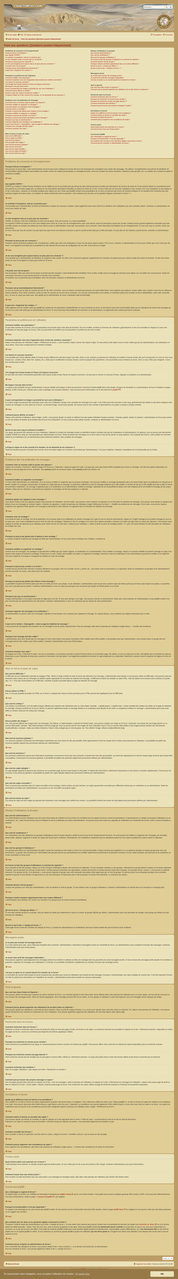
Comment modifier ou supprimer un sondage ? (21, 113)
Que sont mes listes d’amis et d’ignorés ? (105, 87)
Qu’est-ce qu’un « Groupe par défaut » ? (104, 66)
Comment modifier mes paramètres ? (18, 78)
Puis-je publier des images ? (15, 142)
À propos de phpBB (44, 1197)
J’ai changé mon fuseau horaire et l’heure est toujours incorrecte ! (27, 84)
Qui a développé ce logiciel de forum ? (104, 136)
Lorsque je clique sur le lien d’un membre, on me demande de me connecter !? (35, 95)
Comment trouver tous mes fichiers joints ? (105, 129)
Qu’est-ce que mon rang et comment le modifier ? (22, 93)
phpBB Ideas (118, 1209)
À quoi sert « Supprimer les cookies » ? (18, 70)
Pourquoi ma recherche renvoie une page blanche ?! (109, 101)
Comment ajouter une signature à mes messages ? (22, 107)
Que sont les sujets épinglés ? (15, 149)
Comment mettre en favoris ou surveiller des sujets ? (109, 115)
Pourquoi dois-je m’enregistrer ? (16, 53)
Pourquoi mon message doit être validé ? (19, 126)
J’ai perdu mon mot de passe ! (15, 66)
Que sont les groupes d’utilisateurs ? (103, 57)
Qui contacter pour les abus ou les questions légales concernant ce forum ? (117, 141)
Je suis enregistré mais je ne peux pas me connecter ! (23, 59)
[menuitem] (20, 34)
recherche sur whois (146, 1224)
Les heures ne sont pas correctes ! (17, 82)
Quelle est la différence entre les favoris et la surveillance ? (111, 113)
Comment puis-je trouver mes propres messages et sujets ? (111, 105)
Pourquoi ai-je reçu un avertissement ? (18, 120)
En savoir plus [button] (82, 1274)
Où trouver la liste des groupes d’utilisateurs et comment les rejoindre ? (115, 59)
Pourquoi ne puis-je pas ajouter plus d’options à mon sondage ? (27, 111)
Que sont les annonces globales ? (17, 144)
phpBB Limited (65, 1194)
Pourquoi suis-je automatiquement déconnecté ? (22, 68)
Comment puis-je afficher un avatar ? (18, 90)
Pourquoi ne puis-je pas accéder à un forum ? (21, 115)
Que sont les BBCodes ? (13, 136)
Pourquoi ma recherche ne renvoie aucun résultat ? (108, 99)
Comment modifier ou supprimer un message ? (21, 104)
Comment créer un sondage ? (15, 109)
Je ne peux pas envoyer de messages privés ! (106, 75)
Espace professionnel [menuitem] (33, 35)
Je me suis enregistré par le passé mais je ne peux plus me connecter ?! (30, 64)
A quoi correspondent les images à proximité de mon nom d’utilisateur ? (29, 88)
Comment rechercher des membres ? (103, 103)
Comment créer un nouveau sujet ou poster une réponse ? (25, 102)
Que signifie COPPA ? (12, 55)
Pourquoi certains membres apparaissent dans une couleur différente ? (115, 64)
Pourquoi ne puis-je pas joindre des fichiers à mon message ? (26, 118)
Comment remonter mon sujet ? (16, 128)
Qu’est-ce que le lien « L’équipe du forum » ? (106, 68)
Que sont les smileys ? (13, 140)
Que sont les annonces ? (14, 147)
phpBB (114, 390)
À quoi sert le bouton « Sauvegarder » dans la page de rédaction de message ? (32, 124)
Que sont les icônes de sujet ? (15, 153)
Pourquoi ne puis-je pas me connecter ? (19, 62)
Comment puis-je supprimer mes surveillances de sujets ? (110, 119)
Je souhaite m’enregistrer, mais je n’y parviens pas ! (23, 57)
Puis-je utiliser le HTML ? (14, 138)
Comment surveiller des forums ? (102, 117)
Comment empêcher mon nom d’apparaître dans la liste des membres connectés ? (33, 80)
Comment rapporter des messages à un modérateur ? (23, 122)
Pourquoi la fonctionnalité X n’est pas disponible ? (108, 138)
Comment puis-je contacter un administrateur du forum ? (110, 143)
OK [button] (162, 1274)
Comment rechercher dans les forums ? (104, 97)
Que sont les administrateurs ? (101, 53)
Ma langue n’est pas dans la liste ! (17, 86)
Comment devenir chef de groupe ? (103, 62)
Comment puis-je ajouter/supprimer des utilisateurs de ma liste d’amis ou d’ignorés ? (120, 89)
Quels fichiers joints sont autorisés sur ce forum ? (107, 127)
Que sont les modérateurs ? (100, 55)
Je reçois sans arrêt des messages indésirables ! (107, 78)
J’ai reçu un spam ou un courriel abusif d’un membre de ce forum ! (113, 80)
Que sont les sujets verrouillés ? (16, 151)
